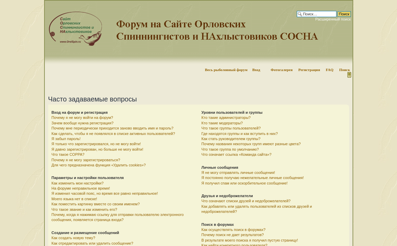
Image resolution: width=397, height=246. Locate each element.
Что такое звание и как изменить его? (84, 209)
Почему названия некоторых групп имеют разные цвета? (251, 144)
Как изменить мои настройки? (78, 183)
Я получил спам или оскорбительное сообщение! (244, 183)
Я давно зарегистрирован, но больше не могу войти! (98, 149)
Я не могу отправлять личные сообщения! (238, 172)
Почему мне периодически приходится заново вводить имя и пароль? (113, 128)
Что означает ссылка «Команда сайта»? (236, 154)
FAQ (329, 70)
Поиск (344, 70)
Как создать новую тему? (73, 238)
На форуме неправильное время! (81, 188)
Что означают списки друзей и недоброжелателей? (246, 201)
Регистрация (309, 70)
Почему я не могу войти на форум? (82, 117)
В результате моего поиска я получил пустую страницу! (249, 240)
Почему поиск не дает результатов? (232, 235)
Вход (256, 70)
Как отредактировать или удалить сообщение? (92, 243)
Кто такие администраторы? (226, 117)
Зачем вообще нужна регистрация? (83, 123)
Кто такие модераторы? (222, 123)
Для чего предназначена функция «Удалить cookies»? (99, 165)
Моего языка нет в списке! (74, 199)
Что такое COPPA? (68, 154)
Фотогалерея (281, 70)
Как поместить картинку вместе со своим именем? (96, 204)
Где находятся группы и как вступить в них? (239, 134)
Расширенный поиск (333, 19)
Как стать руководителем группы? (230, 139)
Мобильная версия (349, 75)
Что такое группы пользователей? (231, 128)
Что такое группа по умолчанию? (230, 149)
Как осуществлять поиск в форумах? (233, 230)
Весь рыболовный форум (226, 70)
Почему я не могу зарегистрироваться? (86, 160)
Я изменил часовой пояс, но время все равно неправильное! (105, 193)
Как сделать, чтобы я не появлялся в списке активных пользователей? (113, 134)
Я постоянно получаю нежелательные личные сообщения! (252, 178)
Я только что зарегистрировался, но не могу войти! (96, 144)
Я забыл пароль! (66, 139)
